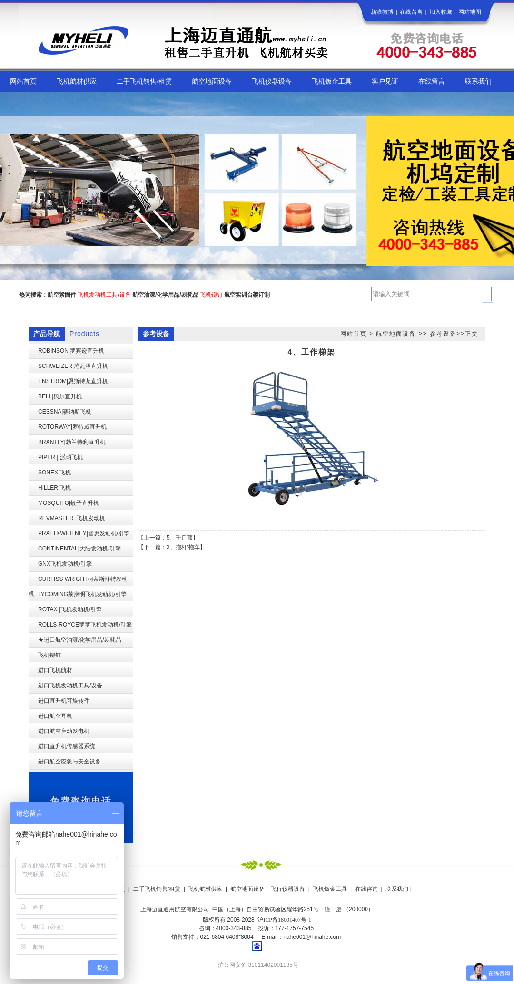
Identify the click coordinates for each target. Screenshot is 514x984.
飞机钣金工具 (330, 889)
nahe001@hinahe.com (312, 937)
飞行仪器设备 (288, 889)
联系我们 (397, 889)
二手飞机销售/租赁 (156, 889)
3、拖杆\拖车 (183, 547)
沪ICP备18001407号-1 (284, 919)
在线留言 (411, 12)
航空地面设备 (396, 333)
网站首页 (353, 333)
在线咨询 (366, 889)
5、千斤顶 (180, 537)
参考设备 (443, 333)
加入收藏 (440, 12)
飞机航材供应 (205, 889)
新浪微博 (382, 12)
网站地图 (469, 12)
